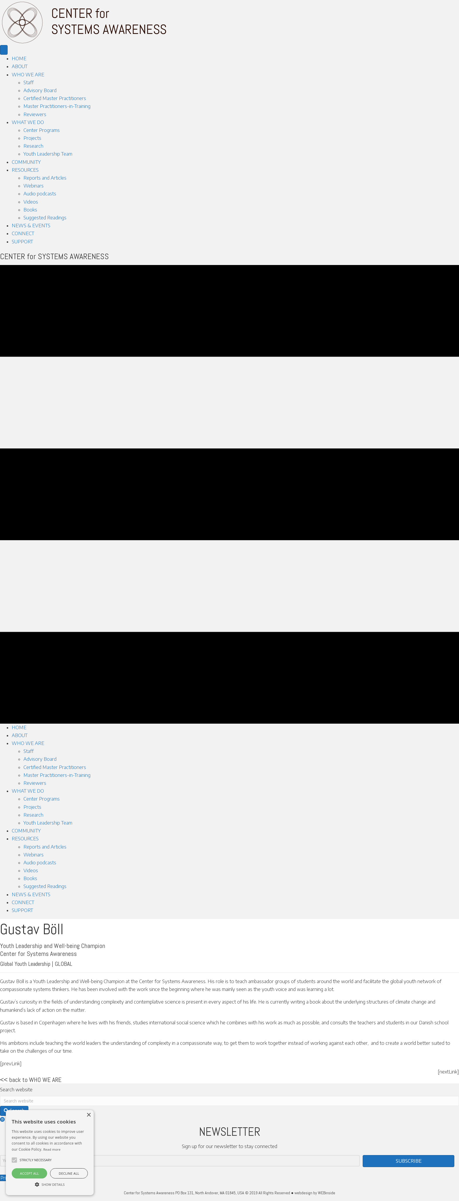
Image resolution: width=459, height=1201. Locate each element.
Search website (16, 1089)
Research (33, 146)
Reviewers (34, 114)
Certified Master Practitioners (54, 98)
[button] (14, 1160)
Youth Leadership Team (47, 154)
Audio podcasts (39, 194)
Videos (30, 202)
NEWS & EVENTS (31, 225)
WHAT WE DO (28, 122)
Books (30, 210)
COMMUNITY (26, 162)
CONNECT (23, 233)
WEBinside (326, 1192)
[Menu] (4, 50)
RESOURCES (25, 170)
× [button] (88, 1115)
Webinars (33, 186)
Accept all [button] (29, 1173)
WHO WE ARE (28, 75)
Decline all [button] (69, 1173)
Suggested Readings (44, 218)
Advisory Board (39, 90)
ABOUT (20, 66)
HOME (19, 58)
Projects (32, 138)
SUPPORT (22, 242)
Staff (28, 82)
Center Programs (41, 130)
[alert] (50, 1152)
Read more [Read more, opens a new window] (52, 1149)
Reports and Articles (44, 178)
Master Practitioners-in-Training (56, 106)
